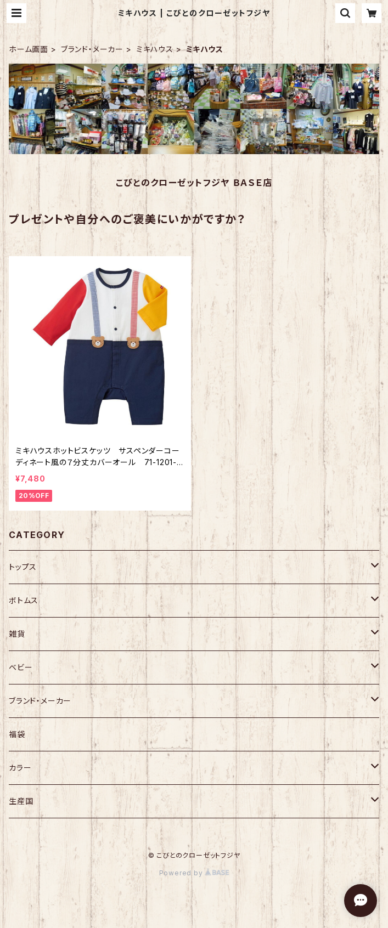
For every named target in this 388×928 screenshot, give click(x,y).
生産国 (21, 801)
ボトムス (23, 600)
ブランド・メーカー (92, 49)
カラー (20, 767)
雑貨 (17, 633)
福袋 (17, 734)
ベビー (20, 667)
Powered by (194, 873)
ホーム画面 (28, 49)
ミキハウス (154, 49)
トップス (23, 566)
